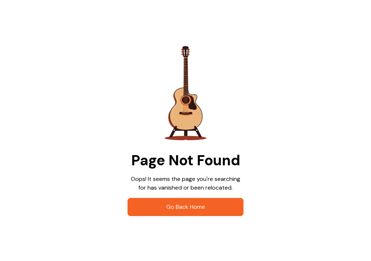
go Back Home (185, 207)
